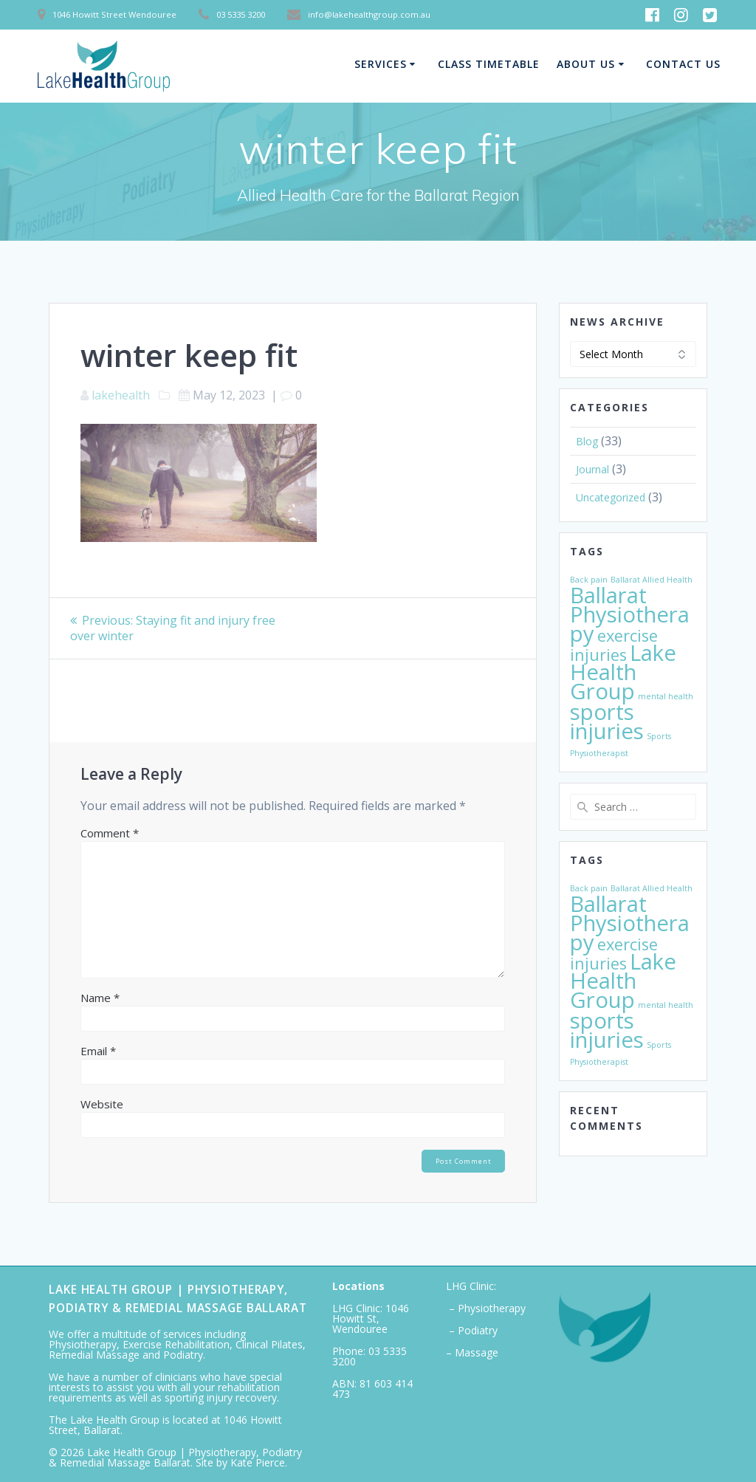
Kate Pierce (257, 1462)
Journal (592, 469)
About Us (586, 64)
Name (100, 997)
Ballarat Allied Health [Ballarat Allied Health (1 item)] (652, 579)
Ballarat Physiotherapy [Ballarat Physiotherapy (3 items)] (630, 614)
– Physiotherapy (486, 1308)
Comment (109, 833)
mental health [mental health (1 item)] (665, 696)
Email (98, 1050)
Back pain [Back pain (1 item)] (589, 579)
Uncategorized (610, 497)
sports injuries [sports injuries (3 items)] (607, 721)
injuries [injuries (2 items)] (598, 654)
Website (101, 1104)
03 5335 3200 (369, 1356)
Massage (476, 1352)
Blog (587, 441)
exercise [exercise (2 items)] (627, 635)
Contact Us (683, 64)
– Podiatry (472, 1330)
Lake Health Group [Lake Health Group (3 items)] (623, 672)
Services (380, 64)
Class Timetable (489, 64)
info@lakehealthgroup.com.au (369, 14)
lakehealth (121, 395)
